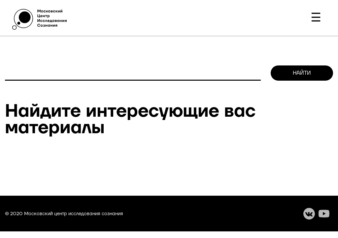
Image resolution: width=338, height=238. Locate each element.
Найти (302, 73)
